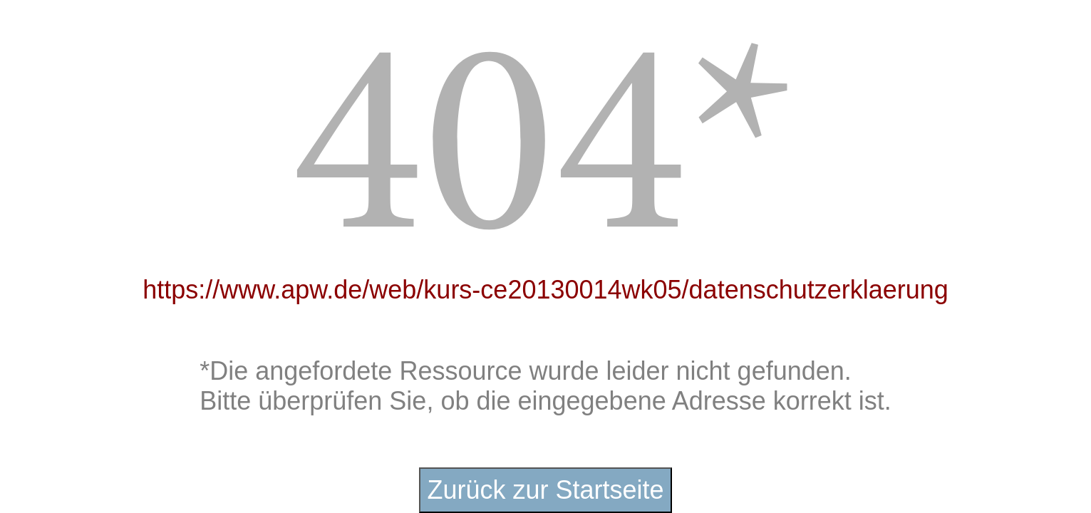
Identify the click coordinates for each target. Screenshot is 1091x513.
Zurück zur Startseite (545, 489)
